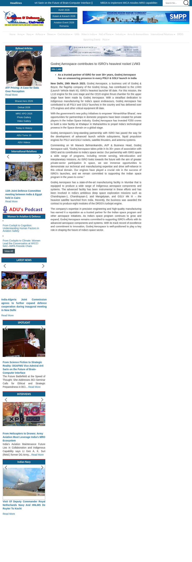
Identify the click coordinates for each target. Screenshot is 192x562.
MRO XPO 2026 (24, 113)
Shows (50, 34)
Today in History (24, 128)
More (104, 39)
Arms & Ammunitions (138, 34)
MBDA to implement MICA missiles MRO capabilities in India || (137, 2)
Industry (120, 34)
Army (20, 34)
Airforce (39, 34)
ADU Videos (24, 142)
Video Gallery (24, 121)
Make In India (88, 34)
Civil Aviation (64, 34)
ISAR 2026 (64, 10)
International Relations (162, 34)
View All (8, 251)
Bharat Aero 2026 (24, 101)
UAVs (76, 34)
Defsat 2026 (24, 107)
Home (12, 34)
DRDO (180, 34)
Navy (29, 34)
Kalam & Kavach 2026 (64, 16)
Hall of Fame (105, 34)
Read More (11, 94)
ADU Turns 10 (24, 135)
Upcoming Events (91, 39)
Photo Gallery (24, 117)
